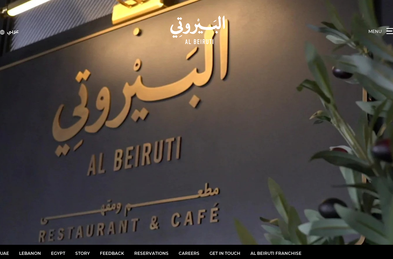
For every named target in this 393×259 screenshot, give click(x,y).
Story (82, 253)
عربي (13, 31)
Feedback (112, 253)
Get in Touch (225, 253)
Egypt (58, 253)
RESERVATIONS (151, 253)
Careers (189, 253)
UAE (4, 253)
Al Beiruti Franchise (275, 253)
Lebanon (30, 253)
